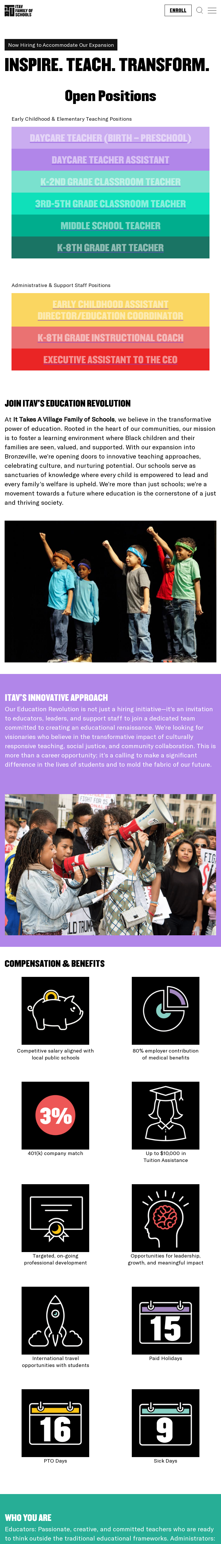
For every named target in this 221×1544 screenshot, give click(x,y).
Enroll (178, 11)
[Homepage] (19, 9)
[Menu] (212, 10)
